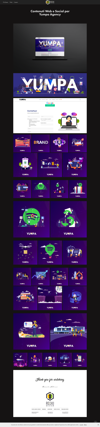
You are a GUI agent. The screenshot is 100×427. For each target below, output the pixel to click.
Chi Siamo (5, 2)
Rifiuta (85, 424)
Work (11, 2)
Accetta (81, 424)
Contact (16, 2)
